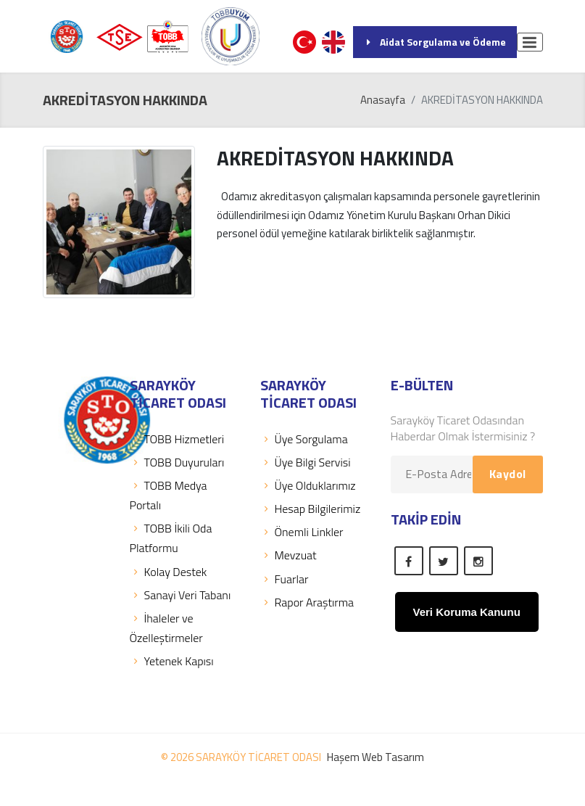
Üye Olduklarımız (308, 485)
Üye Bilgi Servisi (305, 462)
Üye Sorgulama (304, 439)
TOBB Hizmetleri (177, 439)
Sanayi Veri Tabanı (180, 595)
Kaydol (507, 473)
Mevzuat (288, 555)
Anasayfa (382, 99)
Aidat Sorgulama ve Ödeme (435, 41)
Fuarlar (284, 579)
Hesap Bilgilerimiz (310, 508)
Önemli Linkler (302, 531)
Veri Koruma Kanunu (466, 612)
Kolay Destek (168, 571)
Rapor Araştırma (307, 602)
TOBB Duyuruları (177, 462)
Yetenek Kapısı (172, 661)
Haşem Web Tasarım (375, 757)
